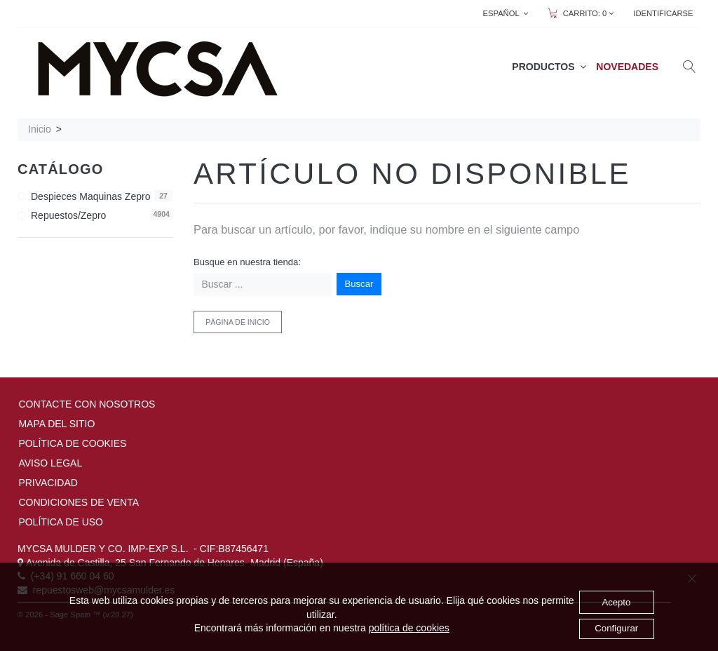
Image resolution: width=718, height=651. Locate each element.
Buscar (359, 283)
